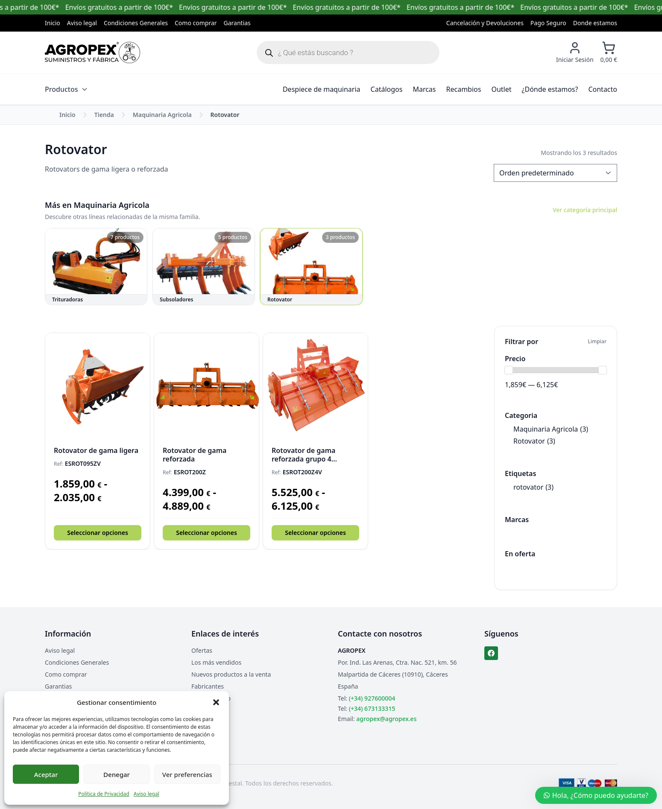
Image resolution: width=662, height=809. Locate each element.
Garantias (237, 23)
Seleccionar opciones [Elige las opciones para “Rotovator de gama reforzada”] (206, 533)
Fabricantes (207, 686)
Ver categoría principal (585, 210)
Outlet (501, 89)
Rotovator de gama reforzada (194, 454)
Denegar (116, 774)
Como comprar (196, 23)
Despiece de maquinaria (321, 89)
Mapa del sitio (211, 698)
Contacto (602, 89)
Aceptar (46, 774)
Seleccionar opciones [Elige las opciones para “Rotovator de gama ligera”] (97, 533)
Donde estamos (595, 23)
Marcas (424, 89)
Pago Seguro (548, 23)
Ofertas (201, 650)
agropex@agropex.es (386, 719)
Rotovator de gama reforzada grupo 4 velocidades (303, 454)
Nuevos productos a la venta (231, 674)
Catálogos (387, 89)
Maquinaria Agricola (162, 115)
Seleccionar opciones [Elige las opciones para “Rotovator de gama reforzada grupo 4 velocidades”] (315, 533)
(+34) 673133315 (372, 708)
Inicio (52, 23)
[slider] (508, 370)
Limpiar (597, 341)
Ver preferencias (187, 774)
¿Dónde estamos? (550, 89)
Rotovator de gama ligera (96, 450)
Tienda (104, 115)
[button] (216, 702)
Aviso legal (146, 793)
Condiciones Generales (136, 23)
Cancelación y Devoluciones (485, 23)
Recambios (463, 89)
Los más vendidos (216, 662)
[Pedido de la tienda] (555, 173)
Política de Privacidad (103, 793)
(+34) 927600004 (372, 698)
